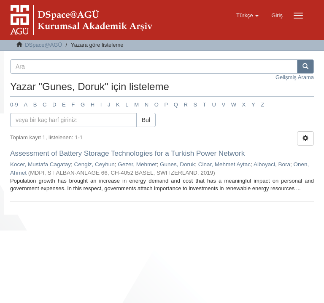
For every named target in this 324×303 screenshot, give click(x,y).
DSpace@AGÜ (43, 45)
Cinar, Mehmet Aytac (224, 164)
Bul (146, 120)
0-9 (14, 104)
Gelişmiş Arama (294, 77)
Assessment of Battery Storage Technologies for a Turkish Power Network (127, 153)
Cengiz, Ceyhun (94, 164)
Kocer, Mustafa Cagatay (40, 164)
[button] (247, 15)
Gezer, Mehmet (137, 164)
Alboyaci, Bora (272, 164)
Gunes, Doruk (177, 164)
